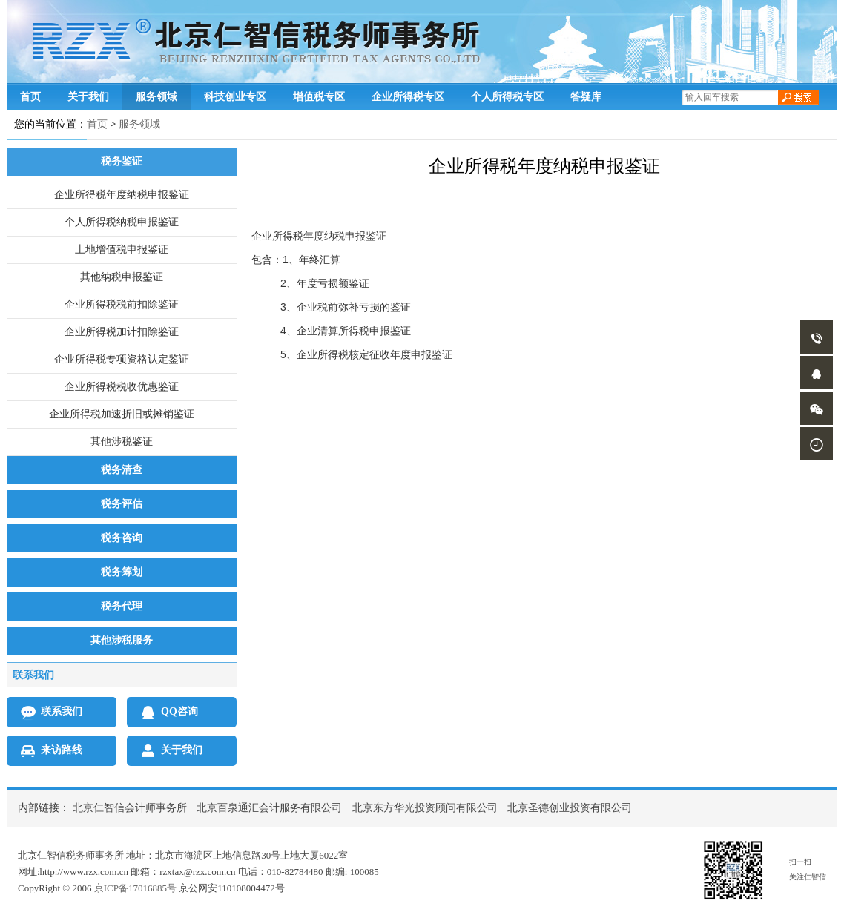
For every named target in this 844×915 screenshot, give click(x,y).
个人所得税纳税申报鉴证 (122, 222)
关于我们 (88, 96)
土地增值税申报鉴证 (121, 249)
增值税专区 (319, 96)
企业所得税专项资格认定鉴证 (121, 359)
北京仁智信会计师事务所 (130, 807)
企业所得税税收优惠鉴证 (122, 386)
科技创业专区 (235, 96)
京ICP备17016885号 (135, 887)
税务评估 (121, 503)
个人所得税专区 (507, 96)
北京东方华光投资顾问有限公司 (425, 807)
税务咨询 (121, 538)
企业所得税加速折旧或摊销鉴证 (121, 414)
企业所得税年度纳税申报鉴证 (121, 194)
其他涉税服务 (121, 640)
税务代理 (121, 606)
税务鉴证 (121, 161)
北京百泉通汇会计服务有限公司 (269, 807)
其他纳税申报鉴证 (121, 277)
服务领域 (156, 96)
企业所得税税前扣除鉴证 (122, 304)
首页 (30, 96)
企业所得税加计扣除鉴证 (122, 331)
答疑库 (585, 96)
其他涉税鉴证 (121, 441)
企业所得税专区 (408, 96)
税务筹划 (121, 572)
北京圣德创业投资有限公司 (569, 807)
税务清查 (121, 469)
